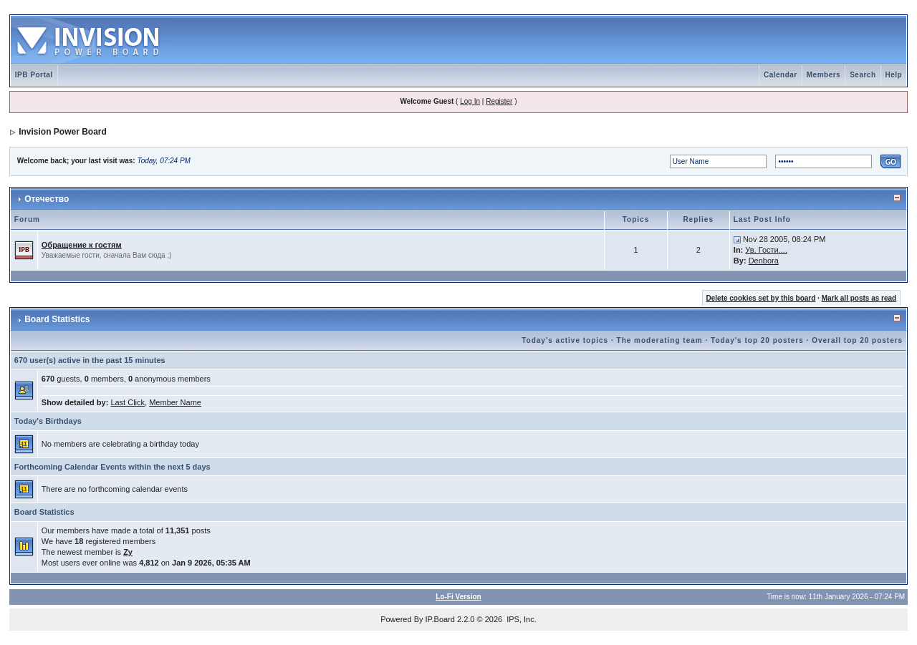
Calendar (780, 75)
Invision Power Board (63, 132)
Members (823, 75)
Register (499, 101)
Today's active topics (565, 340)
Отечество (46, 199)
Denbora (764, 260)
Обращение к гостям (82, 245)
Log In (470, 101)
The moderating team (660, 340)
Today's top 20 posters (757, 340)
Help (894, 75)
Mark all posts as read (859, 298)
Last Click (127, 402)
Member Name (175, 402)
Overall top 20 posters (857, 340)
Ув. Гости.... (766, 250)
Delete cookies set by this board (761, 298)
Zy (128, 552)
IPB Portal (34, 75)
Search (862, 75)
